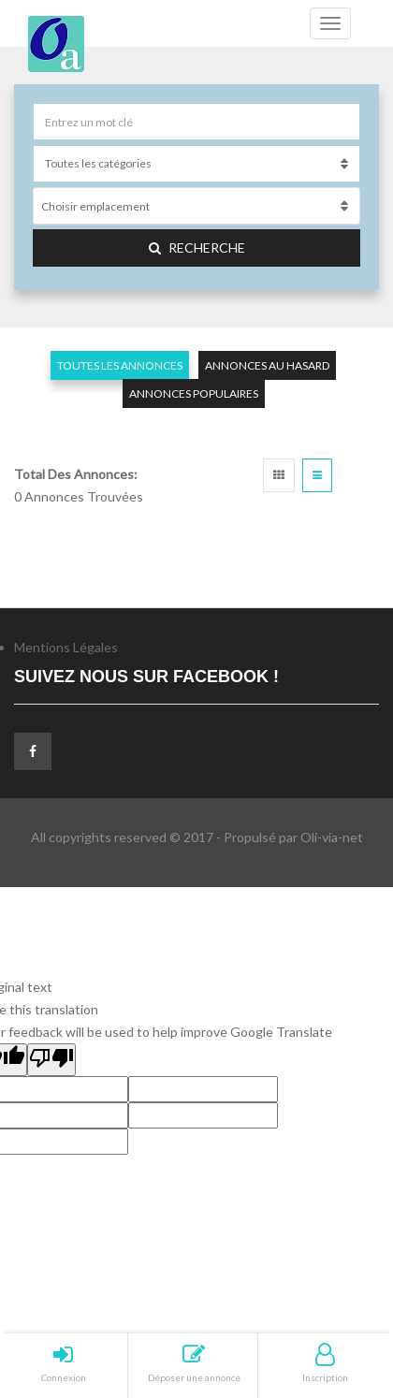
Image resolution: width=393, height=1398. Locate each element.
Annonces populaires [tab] (193, 393)
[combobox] (196, 206)
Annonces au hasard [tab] (267, 365)
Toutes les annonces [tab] (119, 365)
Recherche (197, 247)
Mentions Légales (66, 647)
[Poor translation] (51, 1059)
